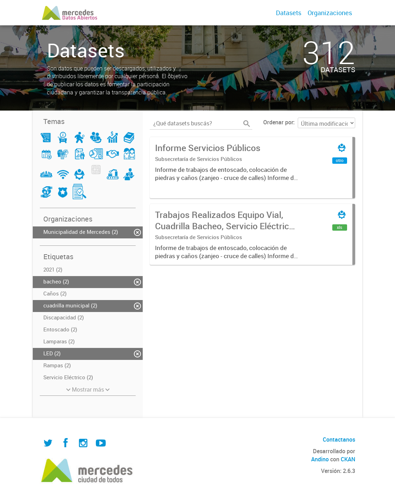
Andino (320, 459)
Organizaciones (330, 12)
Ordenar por (278, 122)
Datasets (288, 12)
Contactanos (339, 439)
